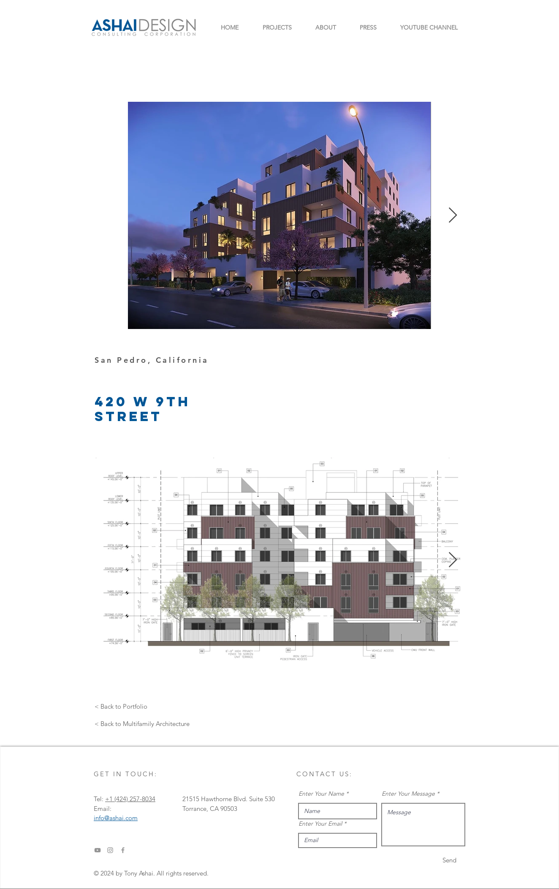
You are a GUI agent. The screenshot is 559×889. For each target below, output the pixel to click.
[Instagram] (110, 850)
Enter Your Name (321, 794)
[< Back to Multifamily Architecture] (142, 723)
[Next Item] (453, 215)
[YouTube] (97, 850)
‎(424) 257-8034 (134, 799)
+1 (109, 799)
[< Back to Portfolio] (121, 706)
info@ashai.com (116, 818)
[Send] (449, 860)
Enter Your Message (408, 794)
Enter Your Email (320, 823)
